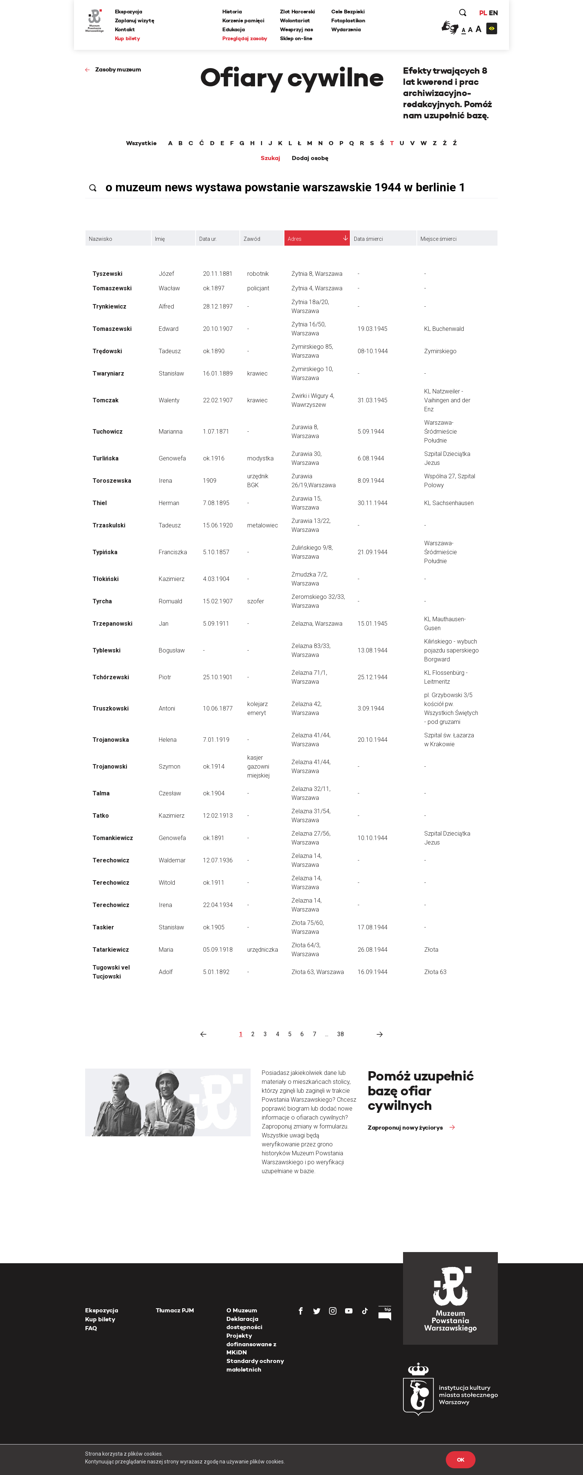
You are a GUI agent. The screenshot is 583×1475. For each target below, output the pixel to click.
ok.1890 (214, 351)
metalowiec (262, 525)
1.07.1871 (216, 431)
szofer (255, 601)
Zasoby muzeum (118, 69)
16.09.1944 (372, 972)
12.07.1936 (218, 860)
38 (340, 1034)
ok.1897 (214, 288)
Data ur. (208, 239)
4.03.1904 (216, 578)
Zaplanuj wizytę (134, 20)
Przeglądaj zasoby (244, 38)
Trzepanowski (112, 623)
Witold (167, 882)
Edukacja (233, 29)
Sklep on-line (296, 38)
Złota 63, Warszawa (318, 972)
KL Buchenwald (444, 328)
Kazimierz (171, 578)
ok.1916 (214, 458)
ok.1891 (214, 838)
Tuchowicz (108, 431)
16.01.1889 (218, 373)
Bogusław (172, 650)
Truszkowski (111, 708)
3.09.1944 (371, 708)
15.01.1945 (372, 623)
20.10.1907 (218, 328)
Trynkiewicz (109, 306)
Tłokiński (106, 578)
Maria (166, 949)
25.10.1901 (218, 677)
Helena (168, 739)
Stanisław (171, 373)
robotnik (258, 273)
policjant (258, 288)
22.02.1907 (218, 400)
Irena (165, 480)
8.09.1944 (371, 480)
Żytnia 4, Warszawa (317, 288)
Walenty (169, 400)
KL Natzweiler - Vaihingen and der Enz (447, 400)
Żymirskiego (440, 351)
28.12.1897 (218, 306)
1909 (209, 480)
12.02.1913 (218, 815)
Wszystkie (141, 143)
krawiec (257, 373)
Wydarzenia (346, 29)
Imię (160, 239)
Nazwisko (100, 239)
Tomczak (106, 400)
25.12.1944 (372, 677)
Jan (163, 623)
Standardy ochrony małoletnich (255, 1365)
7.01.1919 (216, 739)
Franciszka (173, 552)
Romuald (170, 601)
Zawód (252, 239)
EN (493, 13)
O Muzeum (241, 1310)
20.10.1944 (372, 739)
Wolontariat (295, 20)
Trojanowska (111, 739)
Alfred (166, 306)
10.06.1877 (218, 708)
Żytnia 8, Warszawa (317, 273)
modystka (260, 458)
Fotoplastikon (348, 20)
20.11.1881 (218, 273)
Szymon (169, 766)
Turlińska (106, 458)
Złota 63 (435, 972)
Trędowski (107, 351)
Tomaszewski (112, 288)
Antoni (167, 708)
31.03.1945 (372, 400)
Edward (168, 328)
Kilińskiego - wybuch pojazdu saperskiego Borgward (451, 650)
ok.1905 (214, 927)
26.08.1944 (372, 949)
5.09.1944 (371, 431)
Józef (166, 273)
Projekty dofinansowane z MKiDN (251, 1344)
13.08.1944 (372, 650)
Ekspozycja (128, 11)
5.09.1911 (216, 623)
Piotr (165, 677)
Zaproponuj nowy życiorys (406, 1127)
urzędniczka (262, 949)
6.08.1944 (371, 458)
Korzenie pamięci (243, 20)
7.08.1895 (216, 503)
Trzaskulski (109, 525)
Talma (101, 793)
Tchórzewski (111, 677)
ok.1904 (214, 793)
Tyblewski (106, 650)
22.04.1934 (218, 905)
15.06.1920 (218, 525)
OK (460, 1459)
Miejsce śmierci (439, 239)
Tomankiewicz (113, 838)
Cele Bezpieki (347, 11)
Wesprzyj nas (296, 29)
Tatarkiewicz (111, 949)
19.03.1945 (372, 328)
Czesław (170, 793)
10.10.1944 (372, 838)
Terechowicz (111, 860)
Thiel (100, 503)
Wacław (169, 288)
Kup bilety (127, 38)
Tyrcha (102, 601)
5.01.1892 (216, 972)
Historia (232, 11)
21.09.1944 (372, 552)
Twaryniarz (108, 373)
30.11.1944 (372, 503)
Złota (431, 949)
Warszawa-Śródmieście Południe (440, 431)
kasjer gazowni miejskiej (258, 766)
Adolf (166, 972)
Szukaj (270, 158)
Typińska (105, 552)
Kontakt (125, 29)
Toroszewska (112, 480)
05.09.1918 (218, 949)
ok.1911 (214, 882)
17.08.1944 (372, 927)
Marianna (171, 431)
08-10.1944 (373, 351)
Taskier (103, 927)
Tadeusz (170, 351)
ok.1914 (214, 766)
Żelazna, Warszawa (317, 623)
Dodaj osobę (310, 158)
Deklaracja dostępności (244, 1323)
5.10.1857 (216, 552)
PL (483, 13)
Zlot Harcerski (297, 11)
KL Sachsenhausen (449, 503)
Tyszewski (107, 273)
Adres (295, 239)
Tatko (101, 815)
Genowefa (172, 458)
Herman (169, 503)
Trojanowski (110, 766)
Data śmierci (368, 239)
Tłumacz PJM (175, 1310)
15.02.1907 (218, 601)
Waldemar (172, 860)
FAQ (91, 1328)
